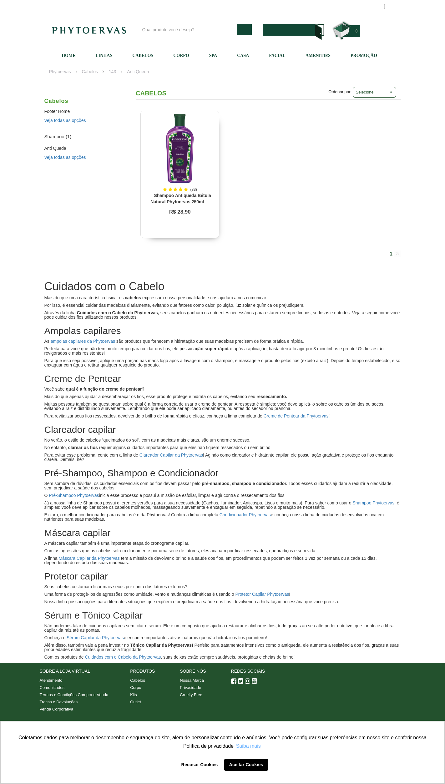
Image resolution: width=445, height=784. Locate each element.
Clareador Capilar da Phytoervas (171, 455)
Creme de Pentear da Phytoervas (296, 415)
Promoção (364, 55)
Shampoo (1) (58, 136)
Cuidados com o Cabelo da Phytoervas (123, 657)
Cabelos (142, 55)
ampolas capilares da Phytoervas (83, 341)
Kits (133, 695)
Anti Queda (138, 71)
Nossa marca (252, 6)
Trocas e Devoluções (59, 702)
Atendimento (286, 6)
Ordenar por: (339, 91)
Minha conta (320, 6)
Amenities (318, 55)
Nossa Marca (192, 680)
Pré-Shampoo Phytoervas (74, 495)
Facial (277, 55)
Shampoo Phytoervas (373, 502)
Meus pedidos (355, 6)
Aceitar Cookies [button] (246, 764)
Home (68, 55)
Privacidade (190, 687)
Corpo (181, 55)
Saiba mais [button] (248, 746)
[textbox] (188, 29)
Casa (243, 55)
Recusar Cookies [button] (199, 764)
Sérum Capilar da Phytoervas (95, 637)
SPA (213, 55)
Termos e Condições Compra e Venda (74, 695)
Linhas (104, 55)
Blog (225, 6)
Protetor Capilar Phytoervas (262, 594)
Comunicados (52, 687)
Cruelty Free (191, 695)
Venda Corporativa (56, 709)
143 (112, 71)
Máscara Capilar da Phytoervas (88, 558)
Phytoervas (60, 71)
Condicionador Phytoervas (245, 514)
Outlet (135, 702)
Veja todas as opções (65, 120)
